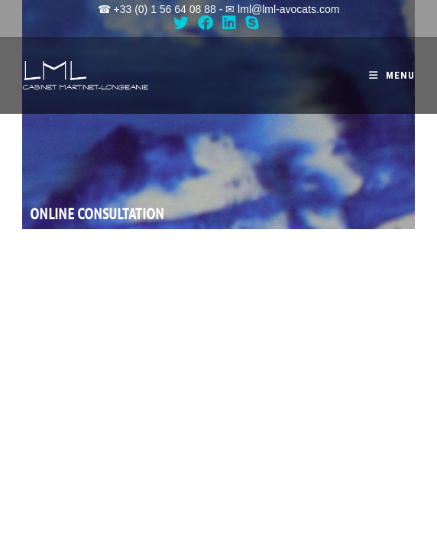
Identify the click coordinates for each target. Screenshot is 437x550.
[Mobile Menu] (392, 75)
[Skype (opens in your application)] (252, 23)
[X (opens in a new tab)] (183, 23)
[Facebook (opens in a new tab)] (205, 23)
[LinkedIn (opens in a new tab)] (229, 23)
